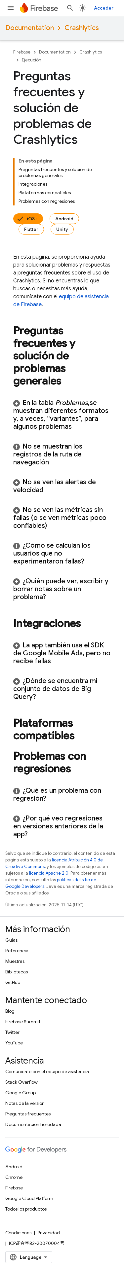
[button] (62, 415)
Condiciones (18, 1232)
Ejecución (31, 60)
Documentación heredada (33, 1124)
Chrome (13, 1177)
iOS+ (32, 219)
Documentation (29, 28)
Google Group (20, 1093)
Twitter (12, 1032)
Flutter (31, 229)
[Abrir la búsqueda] (70, 8)
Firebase (21, 52)
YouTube (14, 1043)
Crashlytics (81, 28)
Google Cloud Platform (29, 1198)
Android (64, 219)
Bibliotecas (16, 972)
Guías (11, 940)
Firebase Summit (22, 1022)
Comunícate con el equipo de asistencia (47, 1071)
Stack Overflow (21, 1082)
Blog (10, 1011)
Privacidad (49, 1232)
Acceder (103, 8)
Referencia (16, 951)
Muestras (14, 961)
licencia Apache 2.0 (48, 873)
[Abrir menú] (10, 8)
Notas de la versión (25, 1103)
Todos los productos (26, 1209)
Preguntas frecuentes (28, 1114)
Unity (62, 229)
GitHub (12, 982)
